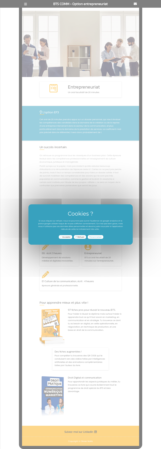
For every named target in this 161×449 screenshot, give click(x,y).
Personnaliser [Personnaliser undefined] (95, 237)
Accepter (65, 237)
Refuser (79, 237)
